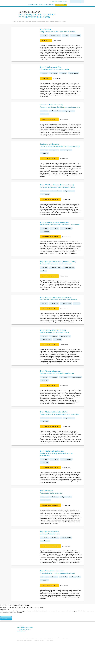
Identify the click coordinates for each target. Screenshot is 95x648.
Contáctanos (50, 640)
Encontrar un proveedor (50, 199)
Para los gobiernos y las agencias (24, 630)
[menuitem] (58, 1)
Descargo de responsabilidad (24, 640)
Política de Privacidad (62, 637)
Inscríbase (45, 40)
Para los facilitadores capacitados (25, 627)
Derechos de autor (39, 640)
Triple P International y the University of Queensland (40, 637)
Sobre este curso (57, 40)
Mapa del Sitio (20, 637)
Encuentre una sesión (48, 119)
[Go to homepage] (13, 7)
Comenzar (4, 618)
